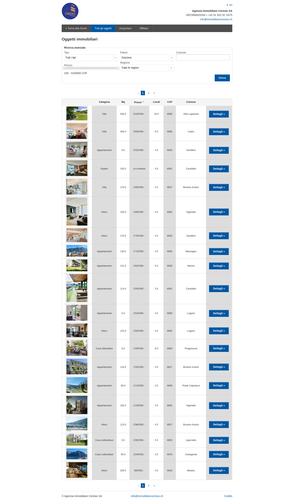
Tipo (66, 52)
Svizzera (127, 57)
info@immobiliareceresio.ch (216, 19)
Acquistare (125, 28)
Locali (156, 102)
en (230, 4)
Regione (125, 62)
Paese (124, 52)
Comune (181, 52)
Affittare (143, 28)
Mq (123, 102)
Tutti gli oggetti (103, 28)
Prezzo (68, 65)
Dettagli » (219, 113)
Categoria (104, 102)
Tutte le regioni (130, 67)
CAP (169, 102)
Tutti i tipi (70, 57)
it (227, 4)
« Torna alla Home (76, 28)
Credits (228, 496)
